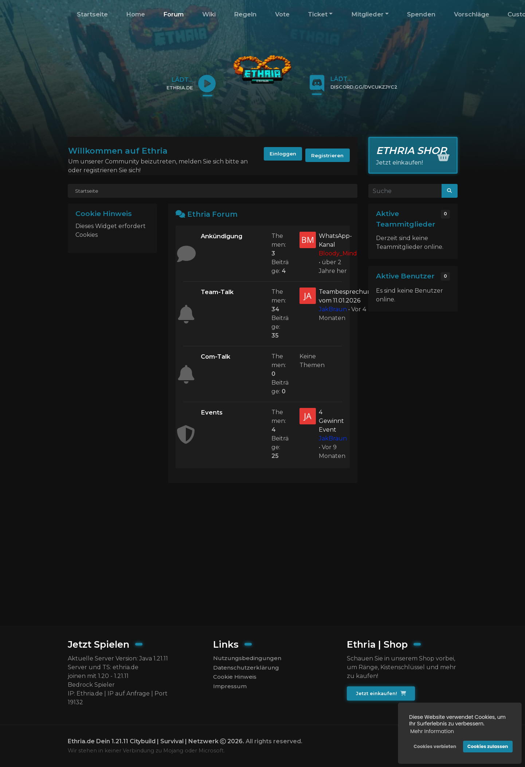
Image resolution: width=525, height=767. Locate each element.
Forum (173, 14)
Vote (282, 14)
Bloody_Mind (338, 253)
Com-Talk (217, 357)
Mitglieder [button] (367, 14)
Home (135, 14)
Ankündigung (223, 236)
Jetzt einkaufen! (381, 694)
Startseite (92, 14)
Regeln (245, 14)
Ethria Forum (213, 214)
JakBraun (333, 309)
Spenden (421, 14)
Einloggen (275, 156)
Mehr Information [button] (431, 730)
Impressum (230, 688)
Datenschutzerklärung (246, 668)
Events (212, 412)
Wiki (209, 14)
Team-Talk (218, 292)
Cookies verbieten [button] (433, 745)
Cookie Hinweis (236, 678)
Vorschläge (471, 14)
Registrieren (325, 156)
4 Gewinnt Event (331, 421)
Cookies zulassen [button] (486, 745)
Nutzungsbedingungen (247, 658)
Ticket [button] (318, 14)
